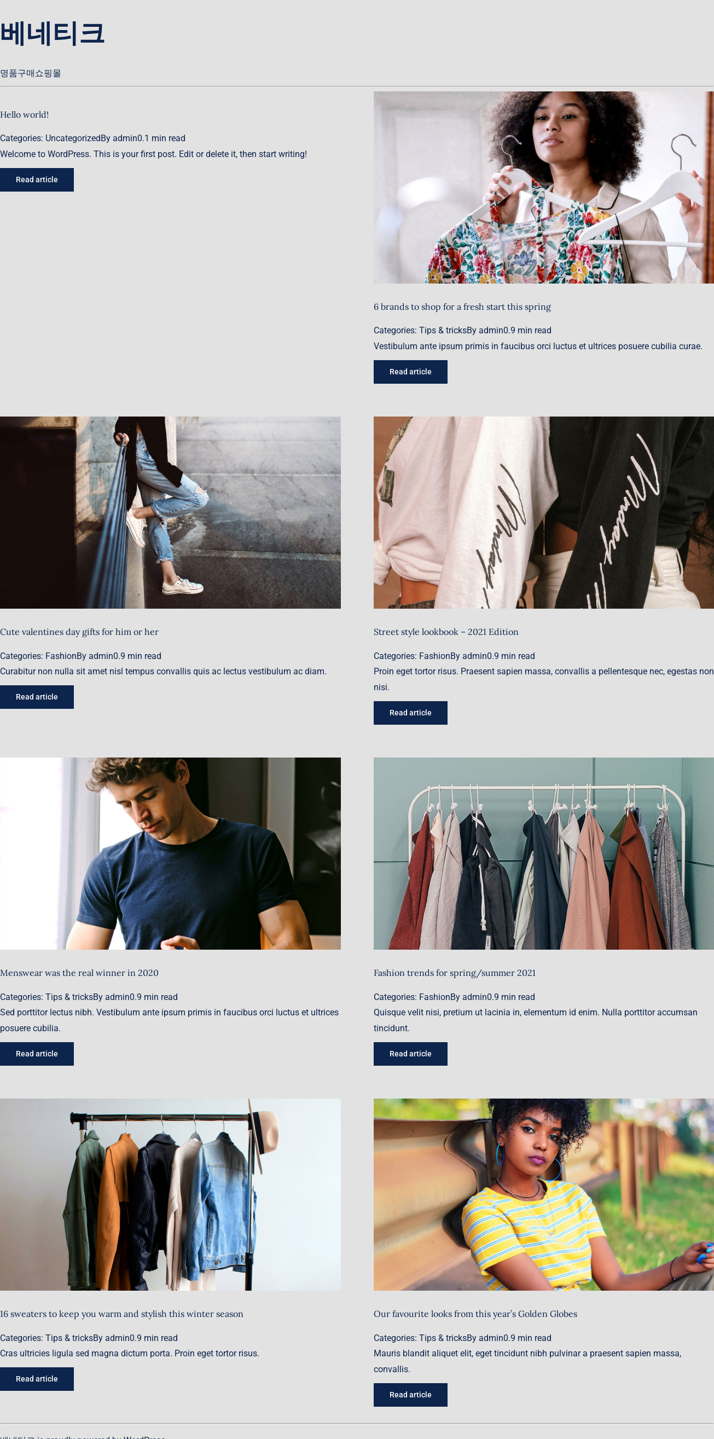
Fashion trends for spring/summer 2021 (455, 972)
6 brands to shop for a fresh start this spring (462, 306)
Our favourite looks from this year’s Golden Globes (475, 1313)
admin (125, 138)
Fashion (61, 656)
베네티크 (52, 32)
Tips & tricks (443, 330)
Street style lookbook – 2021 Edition (446, 631)
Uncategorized (73, 138)
